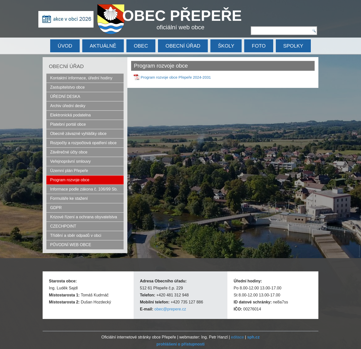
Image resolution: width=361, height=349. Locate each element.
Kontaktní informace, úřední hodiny (81, 78)
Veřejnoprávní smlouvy (70, 161)
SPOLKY (293, 46)
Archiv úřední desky (67, 106)
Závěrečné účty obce (68, 152)
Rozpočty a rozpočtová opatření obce (83, 143)
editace (237, 337)
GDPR (56, 208)
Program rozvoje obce (69, 180)
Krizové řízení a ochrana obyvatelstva (83, 217)
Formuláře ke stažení (69, 198)
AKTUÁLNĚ (103, 46)
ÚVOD (65, 46)
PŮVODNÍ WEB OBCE (70, 245)
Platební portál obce (68, 124)
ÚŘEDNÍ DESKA (65, 96)
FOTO (258, 46)
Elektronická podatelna (70, 115)
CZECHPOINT (63, 226)
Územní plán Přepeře (69, 170)
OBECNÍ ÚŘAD (182, 46)
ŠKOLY (226, 46)
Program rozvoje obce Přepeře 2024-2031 (176, 77)
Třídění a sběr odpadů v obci (75, 235)
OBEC (141, 46)
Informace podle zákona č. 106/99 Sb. (84, 189)
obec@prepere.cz (170, 309)
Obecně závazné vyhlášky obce (78, 133)
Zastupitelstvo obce (67, 87)
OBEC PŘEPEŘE (182, 15)
